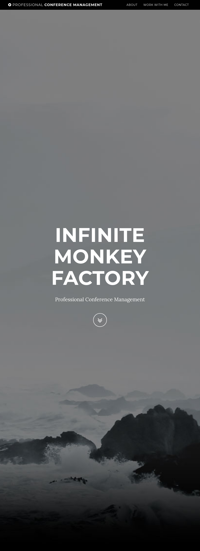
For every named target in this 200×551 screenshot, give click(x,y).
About (132, 9)
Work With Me (155, 9)
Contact (181, 9)
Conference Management (55, 9)
